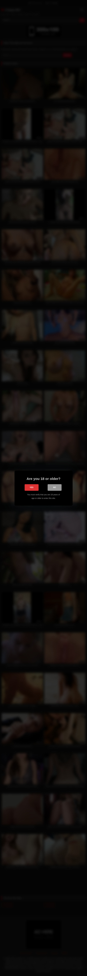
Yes (31, 487)
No (54, 487)
